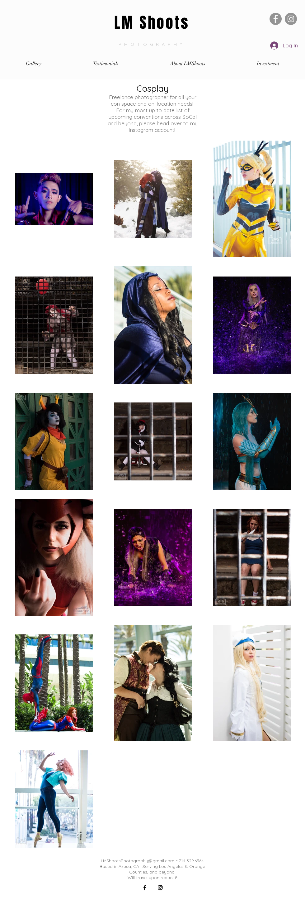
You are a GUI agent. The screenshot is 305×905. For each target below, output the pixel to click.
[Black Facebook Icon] (145, 887)
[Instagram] (291, 19)
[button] (33, 63)
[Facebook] (276, 19)
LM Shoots (151, 23)
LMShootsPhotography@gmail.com (137, 861)
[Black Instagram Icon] (160, 887)
